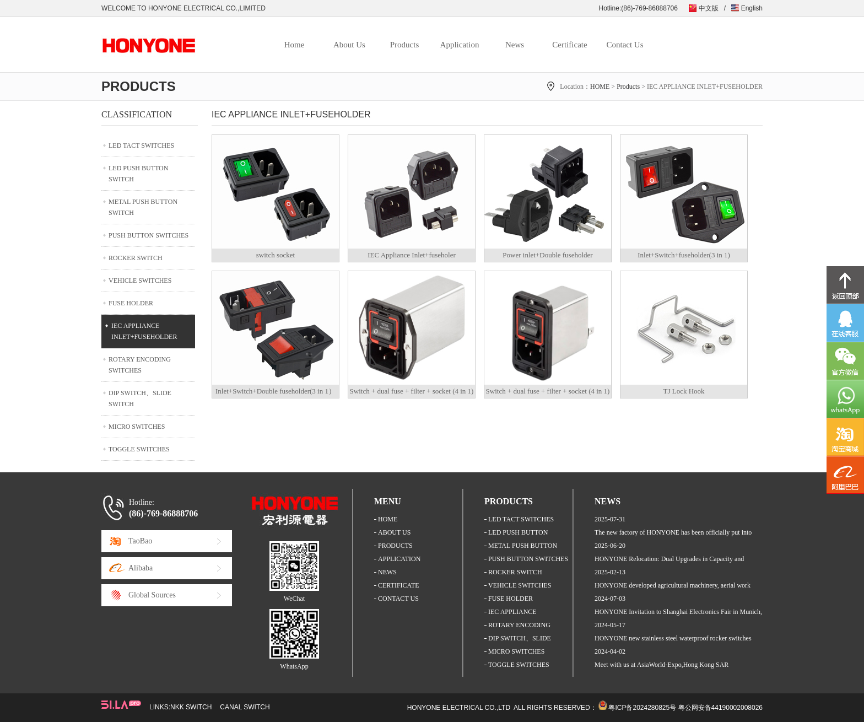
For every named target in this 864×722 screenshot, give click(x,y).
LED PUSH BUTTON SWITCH (138, 173)
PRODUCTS (395, 545)
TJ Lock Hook (683, 391)
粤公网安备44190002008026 (720, 708)
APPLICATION (399, 559)
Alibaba (140, 568)
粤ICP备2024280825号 (642, 708)
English (752, 8)
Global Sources (152, 595)
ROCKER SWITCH (136, 258)
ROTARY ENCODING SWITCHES (140, 364)
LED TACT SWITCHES (141, 145)
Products (404, 44)
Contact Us (624, 44)
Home (294, 44)
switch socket (275, 255)
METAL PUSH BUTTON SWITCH (143, 207)
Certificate (569, 44)
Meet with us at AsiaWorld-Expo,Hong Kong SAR (661, 665)
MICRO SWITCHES (137, 426)
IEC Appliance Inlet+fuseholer (412, 255)
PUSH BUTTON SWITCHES (148, 235)
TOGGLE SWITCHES (139, 449)
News (514, 44)
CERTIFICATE (398, 585)
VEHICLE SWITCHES (140, 280)
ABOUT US (394, 532)
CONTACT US (398, 598)
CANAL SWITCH (244, 707)
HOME (599, 86)
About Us (349, 44)
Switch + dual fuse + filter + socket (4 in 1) (412, 391)
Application (459, 44)
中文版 (709, 8)
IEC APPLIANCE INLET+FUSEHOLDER (144, 331)
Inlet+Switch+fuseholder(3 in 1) (684, 255)
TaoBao (140, 541)
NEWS (387, 572)
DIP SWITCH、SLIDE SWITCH (140, 398)
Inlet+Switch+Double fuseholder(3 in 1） (275, 391)
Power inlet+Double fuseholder (547, 255)
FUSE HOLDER (131, 303)
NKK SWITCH (191, 707)
